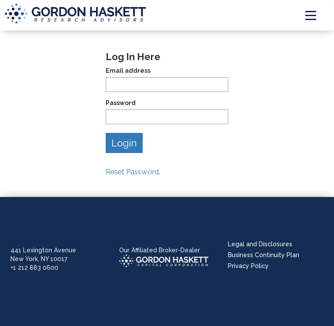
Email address (128, 70)
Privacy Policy (248, 265)
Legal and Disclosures (260, 244)
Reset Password (132, 171)
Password (121, 102)
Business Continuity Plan (263, 254)
